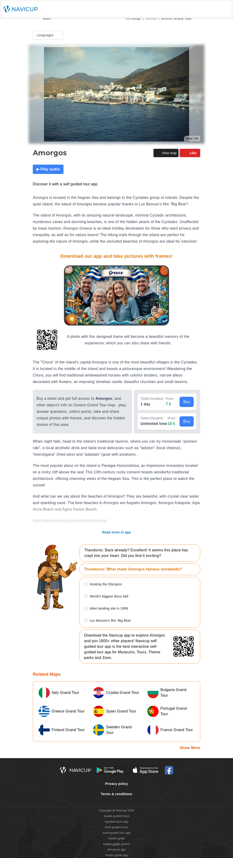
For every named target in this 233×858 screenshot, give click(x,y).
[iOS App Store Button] (145, 770)
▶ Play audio (48, 169)
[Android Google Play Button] (110, 770)
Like (189, 153)
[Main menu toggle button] (224, 9)
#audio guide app (116, 855)
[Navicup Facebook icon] (169, 770)
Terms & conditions (116, 794)
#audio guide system (116, 844)
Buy (186, 402)
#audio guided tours (116, 816)
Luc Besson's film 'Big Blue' (110, 620)
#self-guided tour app (116, 832)
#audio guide (116, 838)
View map (166, 153)
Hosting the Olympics (106, 584)
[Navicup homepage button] (22, 9)
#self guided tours (116, 827)
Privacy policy (116, 784)
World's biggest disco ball (109, 596)
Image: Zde (192, 138)
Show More (190, 748)
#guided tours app (116, 821)
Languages (48, 35)
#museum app (116, 849)
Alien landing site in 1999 (109, 608)
